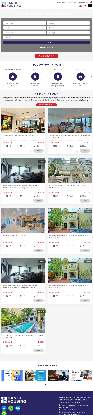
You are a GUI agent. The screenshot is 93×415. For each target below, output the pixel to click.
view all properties (46, 105)
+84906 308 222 (61, 2)
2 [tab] (45, 384)
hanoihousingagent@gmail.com (77, 2)
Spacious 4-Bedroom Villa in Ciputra (15, 235)
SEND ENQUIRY (46, 56)
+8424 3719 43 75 (71, 407)
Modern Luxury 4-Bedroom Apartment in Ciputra (19, 135)
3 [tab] (48, 384)
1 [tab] (43, 384)
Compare (38, 150)
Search (46, 42)
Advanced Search (46, 47)
